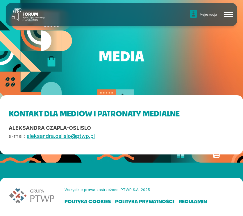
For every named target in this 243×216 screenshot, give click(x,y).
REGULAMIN (193, 201)
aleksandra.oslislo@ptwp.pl (61, 136)
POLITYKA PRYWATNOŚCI (144, 201)
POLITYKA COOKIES (88, 201)
